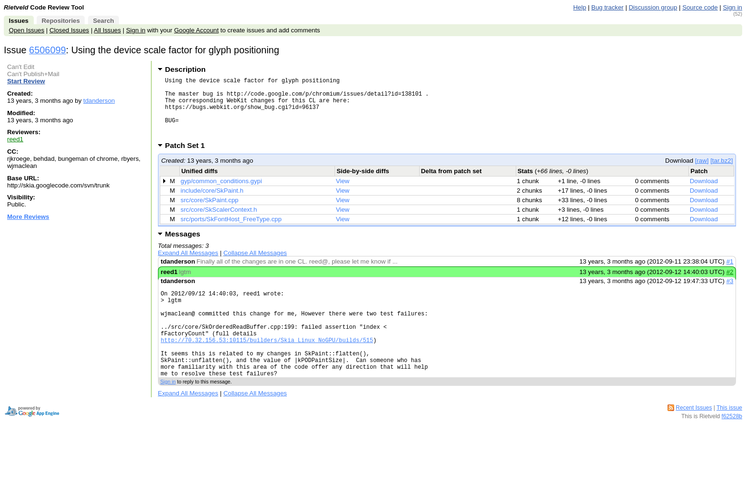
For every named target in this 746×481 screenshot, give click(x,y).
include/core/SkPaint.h (212, 203)
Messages (182, 247)
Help (579, 7)
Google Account (196, 30)
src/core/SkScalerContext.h (219, 222)
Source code (699, 7)
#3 (730, 293)
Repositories (60, 20)
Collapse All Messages (254, 265)
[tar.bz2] (721, 173)
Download (704, 193)
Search (103, 20)
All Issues (107, 30)
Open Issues (26, 30)
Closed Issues (69, 30)
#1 (730, 274)
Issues (19, 20)
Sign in (732, 7)
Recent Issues (694, 439)
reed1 (15, 139)
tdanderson (99, 100)
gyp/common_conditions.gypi (221, 193)
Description (185, 69)
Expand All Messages (188, 265)
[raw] (702, 173)
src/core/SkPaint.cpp (210, 212)
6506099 (47, 50)
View (343, 193)
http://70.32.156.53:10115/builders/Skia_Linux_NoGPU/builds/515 (267, 364)
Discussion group (653, 7)
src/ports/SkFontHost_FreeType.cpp (231, 232)
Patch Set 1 (188, 158)
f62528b (732, 447)
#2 (730, 284)
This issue (729, 439)
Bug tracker (607, 7)
